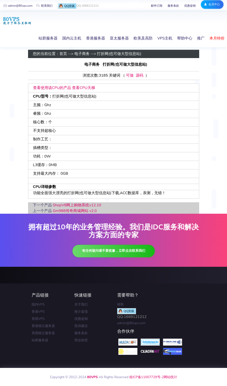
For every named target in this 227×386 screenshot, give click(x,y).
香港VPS (38, 311)
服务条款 (173, 6)
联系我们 (44, 6)
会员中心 (212, 4)
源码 (139, 75)
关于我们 (81, 304)
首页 (63, 54)
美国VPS (38, 319)
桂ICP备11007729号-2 (146, 377)
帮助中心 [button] (184, 38)
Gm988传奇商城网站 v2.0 (75, 210)
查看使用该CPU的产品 (52, 87)
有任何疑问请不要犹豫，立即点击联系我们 (113, 250)
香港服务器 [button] (95, 38)
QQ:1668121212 (78, 6)
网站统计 (170, 377)
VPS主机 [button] (164, 38)
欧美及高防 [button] (143, 38)
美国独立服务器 (43, 333)
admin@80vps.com (18, 6)
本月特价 (217, 38)
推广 (201, 38)
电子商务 (82, 54)
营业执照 (81, 340)
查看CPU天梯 (83, 87)
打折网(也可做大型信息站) (119, 54)
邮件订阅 (156, 6)
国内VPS (38, 304)
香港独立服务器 (43, 326)
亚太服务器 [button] (119, 38)
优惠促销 (190, 6)
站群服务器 (40, 340)
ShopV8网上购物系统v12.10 (77, 205)
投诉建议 (81, 326)
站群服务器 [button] (48, 38)
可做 (130, 75)
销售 (120, 304)
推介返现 (81, 311)
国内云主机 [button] (71, 38)
